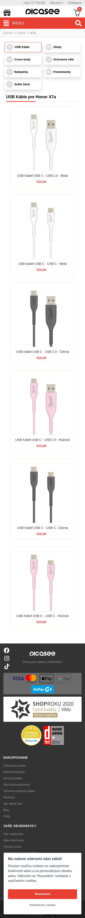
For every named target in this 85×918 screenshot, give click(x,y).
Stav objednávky (13, 834)
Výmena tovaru (12, 846)
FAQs (6, 816)
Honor (22, 33)
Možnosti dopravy (14, 772)
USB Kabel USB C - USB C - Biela (42, 263)
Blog (6, 810)
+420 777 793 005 (34, 3)
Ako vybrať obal (12, 803)
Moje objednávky (13, 840)
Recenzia (9, 797)
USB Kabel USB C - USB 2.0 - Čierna (42, 352)
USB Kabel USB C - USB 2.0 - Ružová (42, 440)
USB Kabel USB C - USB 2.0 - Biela (42, 175)
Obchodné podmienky (16, 784)
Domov (8, 33)
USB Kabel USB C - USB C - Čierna (42, 528)
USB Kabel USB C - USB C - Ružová (42, 616)
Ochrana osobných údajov (19, 791)
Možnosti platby (12, 778)
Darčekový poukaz (14, 765)
